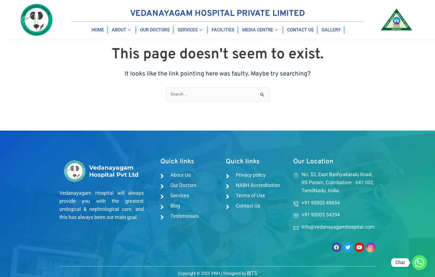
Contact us (300, 30)
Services (190, 30)
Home (98, 30)
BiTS (252, 273)
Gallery (331, 30)
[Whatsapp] (419, 262)
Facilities (223, 30)
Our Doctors (155, 30)
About (121, 30)
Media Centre (260, 30)
